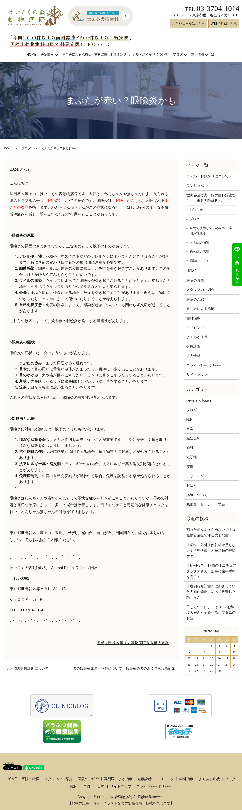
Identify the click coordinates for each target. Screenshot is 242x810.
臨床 (189, 419)
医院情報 (47, 54)
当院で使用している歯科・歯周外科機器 (211, 230)
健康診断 (193, 346)
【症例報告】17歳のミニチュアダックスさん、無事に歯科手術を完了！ (211, 571)
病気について (196, 495)
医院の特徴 (195, 280)
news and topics (199, 400)
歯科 (189, 448)
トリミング (118, 54)
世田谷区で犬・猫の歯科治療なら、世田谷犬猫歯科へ (211, 198)
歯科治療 (100, 54)
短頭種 (191, 457)
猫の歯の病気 (199, 252)
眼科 (153, 643)
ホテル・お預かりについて (148, 54)
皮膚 (189, 466)
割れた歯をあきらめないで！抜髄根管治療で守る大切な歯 (211, 532)
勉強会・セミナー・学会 (205, 504)
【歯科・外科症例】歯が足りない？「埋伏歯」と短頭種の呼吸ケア (211, 550)
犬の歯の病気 (199, 243)
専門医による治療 (75, 54)
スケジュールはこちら (188, 23)
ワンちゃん (195, 186)
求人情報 (197, 54)
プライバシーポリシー (204, 365)
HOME (31, 54)
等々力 (125, 643)
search (216, 54)
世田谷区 (111, 643)
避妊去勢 (193, 438)
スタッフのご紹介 (200, 290)
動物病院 (138, 643)
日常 (189, 429)
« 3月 (191, 631)
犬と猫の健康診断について (27, 668)
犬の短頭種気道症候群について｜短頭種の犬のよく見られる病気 (124, 668)
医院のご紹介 (196, 299)
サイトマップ (196, 375)
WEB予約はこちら (224, 23)
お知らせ (196, 210)
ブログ (178, 54)
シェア (8, 763)
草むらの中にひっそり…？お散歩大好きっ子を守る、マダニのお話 (211, 612)
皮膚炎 (163, 643)
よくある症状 (196, 337)
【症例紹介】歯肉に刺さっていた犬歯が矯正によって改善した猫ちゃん (211, 592)
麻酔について (199, 261)
